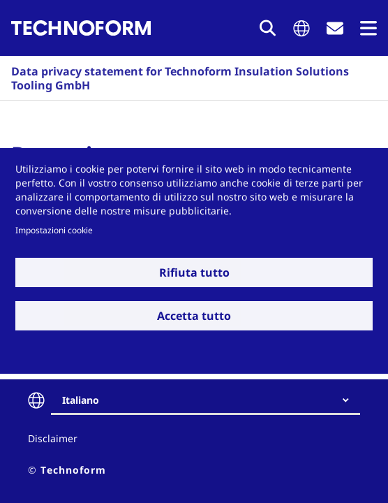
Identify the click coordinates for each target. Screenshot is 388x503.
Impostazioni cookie (54, 229)
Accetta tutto (194, 315)
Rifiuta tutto (194, 272)
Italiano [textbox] (80, 400)
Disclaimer (52, 438)
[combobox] (211, 400)
